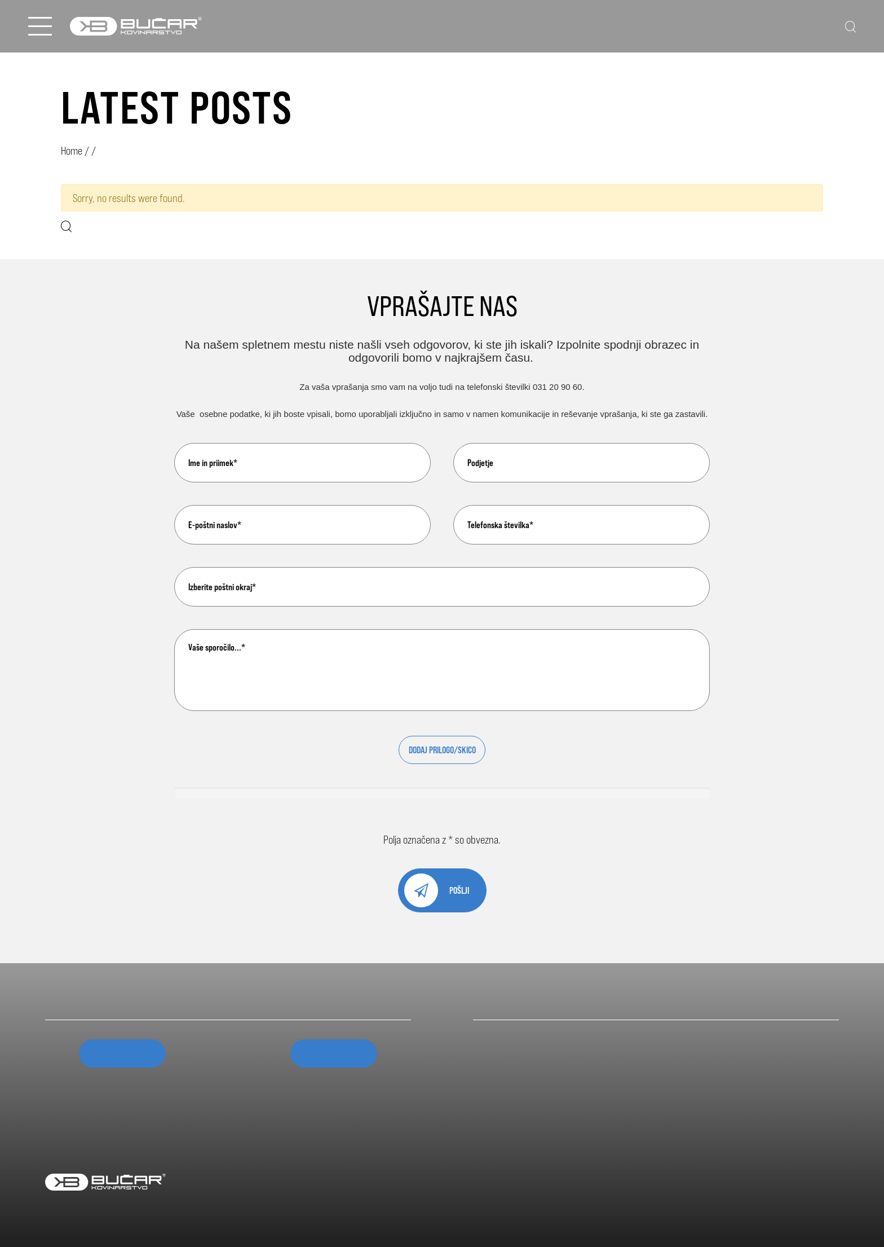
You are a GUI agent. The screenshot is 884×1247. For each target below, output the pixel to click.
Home (71, 150)
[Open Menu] (40, 26)
